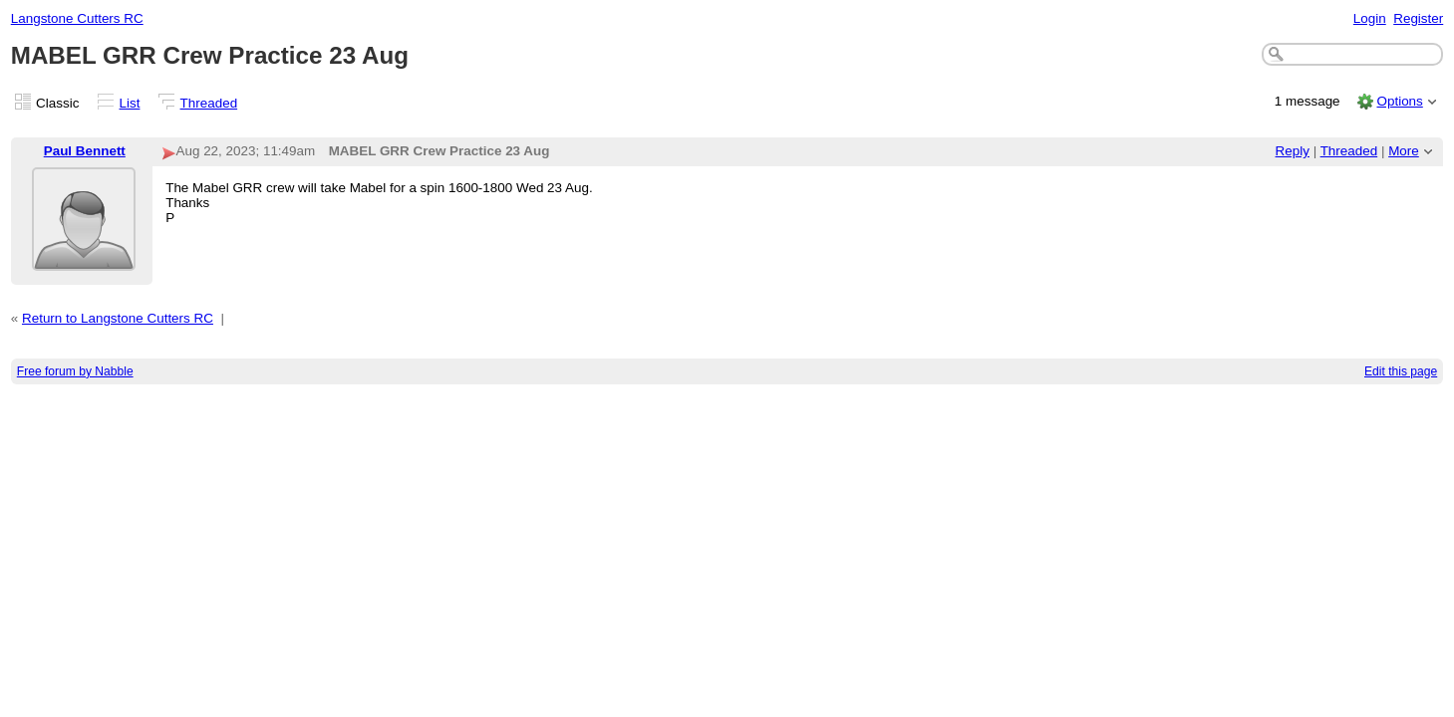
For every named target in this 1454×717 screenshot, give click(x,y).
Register (1418, 18)
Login (1369, 18)
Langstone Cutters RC (77, 18)
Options (1399, 101)
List (130, 103)
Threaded (209, 103)
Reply (1292, 150)
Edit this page (1400, 371)
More (1403, 150)
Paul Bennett (85, 150)
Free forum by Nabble (75, 371)
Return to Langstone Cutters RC (117, 318)
